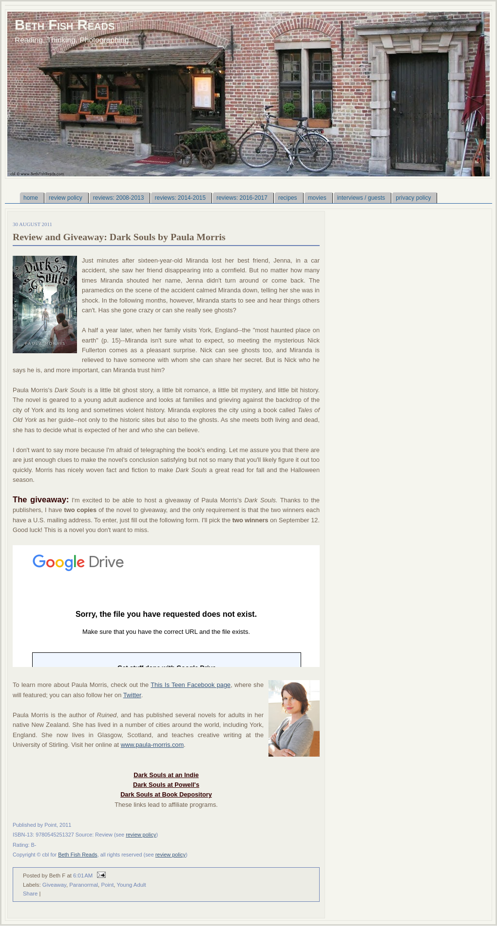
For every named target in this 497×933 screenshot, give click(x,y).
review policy (141, 835)
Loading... (166, 606)
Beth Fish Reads (65, 25)
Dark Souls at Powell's (166, 784)
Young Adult (131, 885)
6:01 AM (83, 875)
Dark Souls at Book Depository (166, 794)
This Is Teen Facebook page (190, 684)
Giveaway (54, 885)
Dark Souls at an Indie (166, 775)
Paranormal (83, 885)
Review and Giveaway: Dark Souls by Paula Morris (119, 236)
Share (30, 893)
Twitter (132, 695)
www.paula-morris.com (152, 744)
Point (107, 885)
